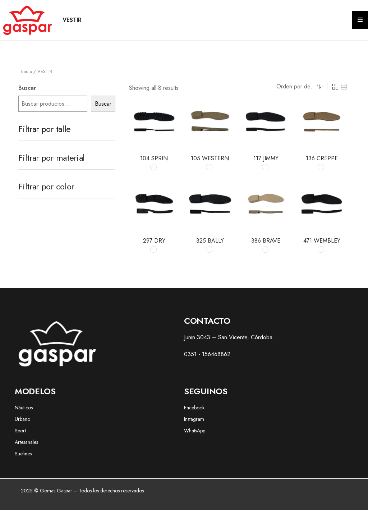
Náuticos (24, 407)
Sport (20, 430)
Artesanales (26, 442)
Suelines (23, 453)
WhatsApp (194, 430)
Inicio (26, 71)
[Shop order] (294, 86)
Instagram (194, 419)
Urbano (22, 419)
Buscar (27, 88)
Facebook (194, 407)
